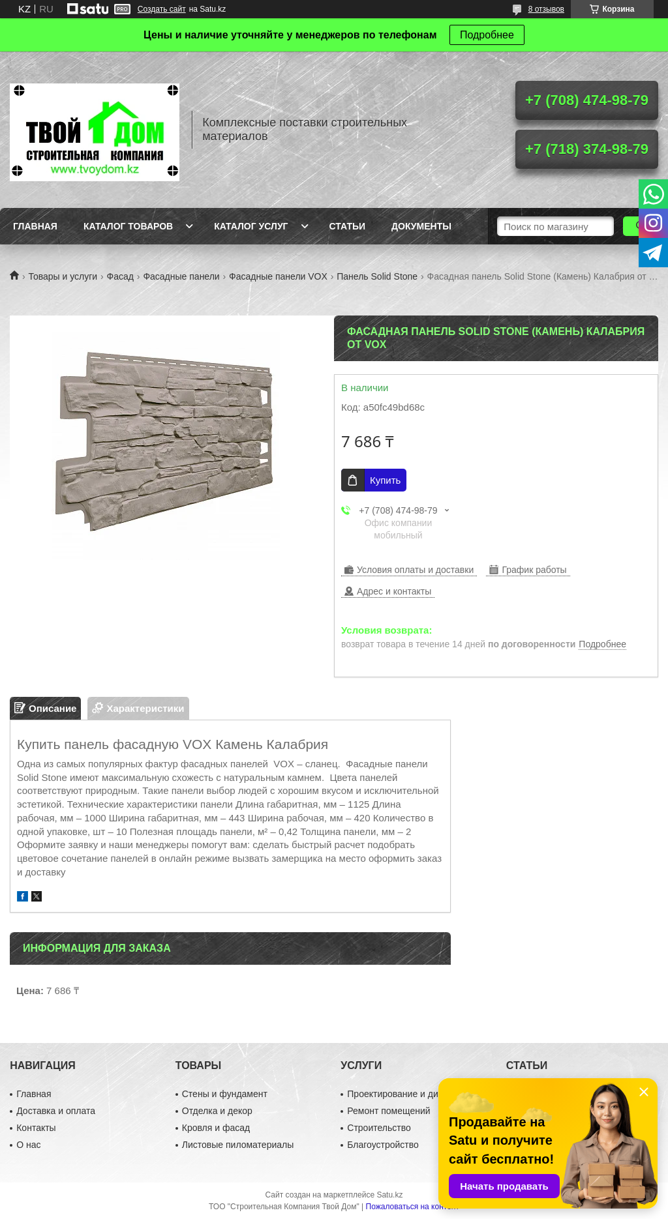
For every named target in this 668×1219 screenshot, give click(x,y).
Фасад (120, 276)
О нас (28, 1144)
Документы (421, 226)
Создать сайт (162, 9)
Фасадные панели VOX (278, 276)
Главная (35, 226)
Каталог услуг (251, 226)
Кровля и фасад (216, 1128)
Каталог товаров (128, 226)
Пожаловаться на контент (412, 1206)
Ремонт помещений (388, 1111)
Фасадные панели (181, 276)
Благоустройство (383, 1144)
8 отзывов (546, 9)
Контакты (35, 1128)
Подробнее (487, 34)
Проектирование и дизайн (402, 1094)
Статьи (347, 226)
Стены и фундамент (224, 1094)
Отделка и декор (217, 1111)
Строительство (378, 1128)
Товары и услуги (62, 276)
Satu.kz (389, 1194)
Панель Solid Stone (377, 276)
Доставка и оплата (55, 1111)
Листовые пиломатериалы (238, 1144)
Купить (385, 480)
